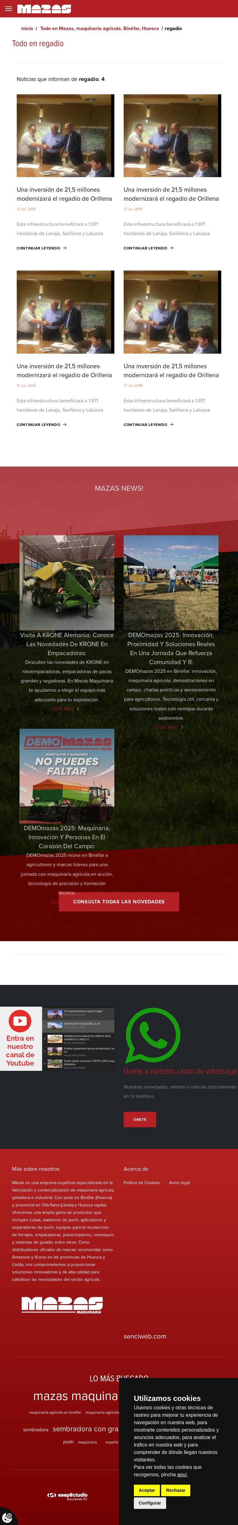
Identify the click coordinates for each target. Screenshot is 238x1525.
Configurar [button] (150, 1502)
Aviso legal (179, 1182)
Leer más (62, 829)
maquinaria (87, 1442)
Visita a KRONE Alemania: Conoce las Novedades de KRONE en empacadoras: (67, 764)
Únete (140, 1119)
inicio (27, 28)
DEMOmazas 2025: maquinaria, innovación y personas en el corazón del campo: (67, 946)
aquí (182, 1474)
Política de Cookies (142, 1182)
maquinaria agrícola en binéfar (55, 1412)
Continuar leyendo (38, 248)
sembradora (35, 1429)
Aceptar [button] (147, 1490)
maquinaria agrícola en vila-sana (113, 1412)
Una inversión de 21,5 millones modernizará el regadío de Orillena (64, 194)
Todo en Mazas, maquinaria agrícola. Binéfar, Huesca (99, 28)
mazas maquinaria (82, 1395)
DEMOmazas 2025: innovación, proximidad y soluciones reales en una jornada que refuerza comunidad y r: (171, 769)
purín (68, 1441)
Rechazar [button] (175, 1490)
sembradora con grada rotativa (103, 1428)
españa (112, 1442)
